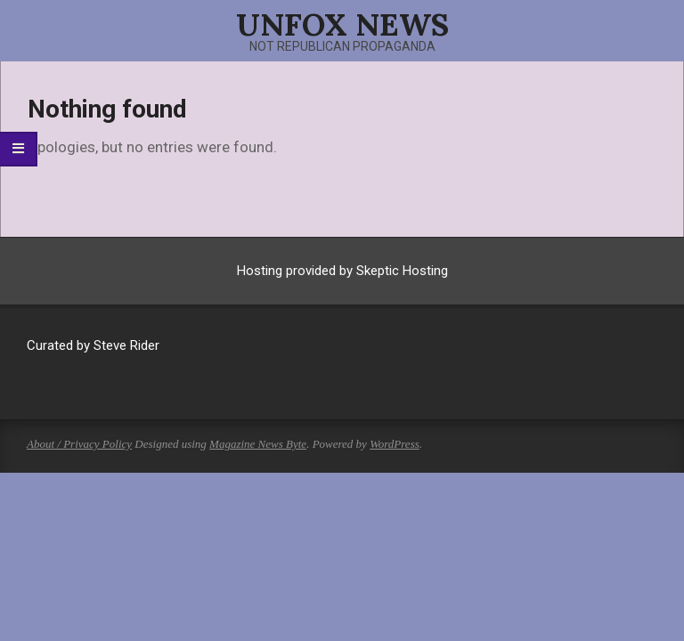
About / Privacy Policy (79, 443)
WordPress (394, 443)
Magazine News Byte (257, 443)
